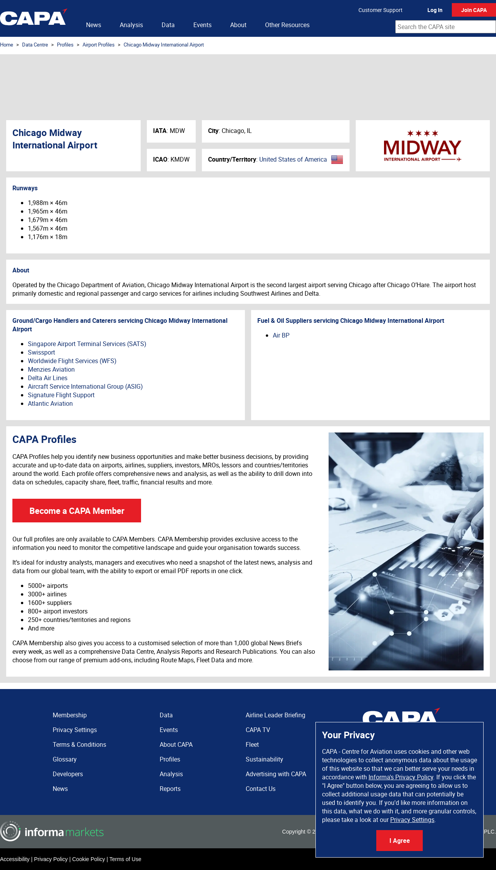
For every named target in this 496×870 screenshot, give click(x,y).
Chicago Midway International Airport (164, 44)
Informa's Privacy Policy (401, 777)
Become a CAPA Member (76, 510)
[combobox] (445, 26)
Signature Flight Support (61, 395)
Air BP (281, 335)
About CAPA (176, 744)
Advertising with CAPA (276, 774)
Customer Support (380, 10)
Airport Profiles (99, 44)
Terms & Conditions (79, 744)
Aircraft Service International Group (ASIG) (85, 386)
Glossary (65, 759)
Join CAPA (474, 10)
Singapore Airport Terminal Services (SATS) (87, 343)
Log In (435, 10)
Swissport (41, 352)
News (93, 25)
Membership (70, 715)
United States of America (293, 159)
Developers (68, 774)
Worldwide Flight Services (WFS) (72, 361)
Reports (170, 788)
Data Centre (35, 44)
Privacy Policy (51, 859)
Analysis (131, 25)
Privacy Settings (412, 819)
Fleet (252, 744)
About (238, 25)
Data (168, 25)
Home (6, 44)
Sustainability (264, 759)
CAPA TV (258, 729)
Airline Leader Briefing (275, 715)
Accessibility (14, 859)
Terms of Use (125, 859)
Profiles (65, 44)
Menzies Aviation (51, 369)
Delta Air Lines (47, 378)
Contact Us (261, 788)
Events (202, 25)
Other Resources (287, 25)
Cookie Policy (88, 859)
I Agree (399, 840)
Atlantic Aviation (50, 403)
